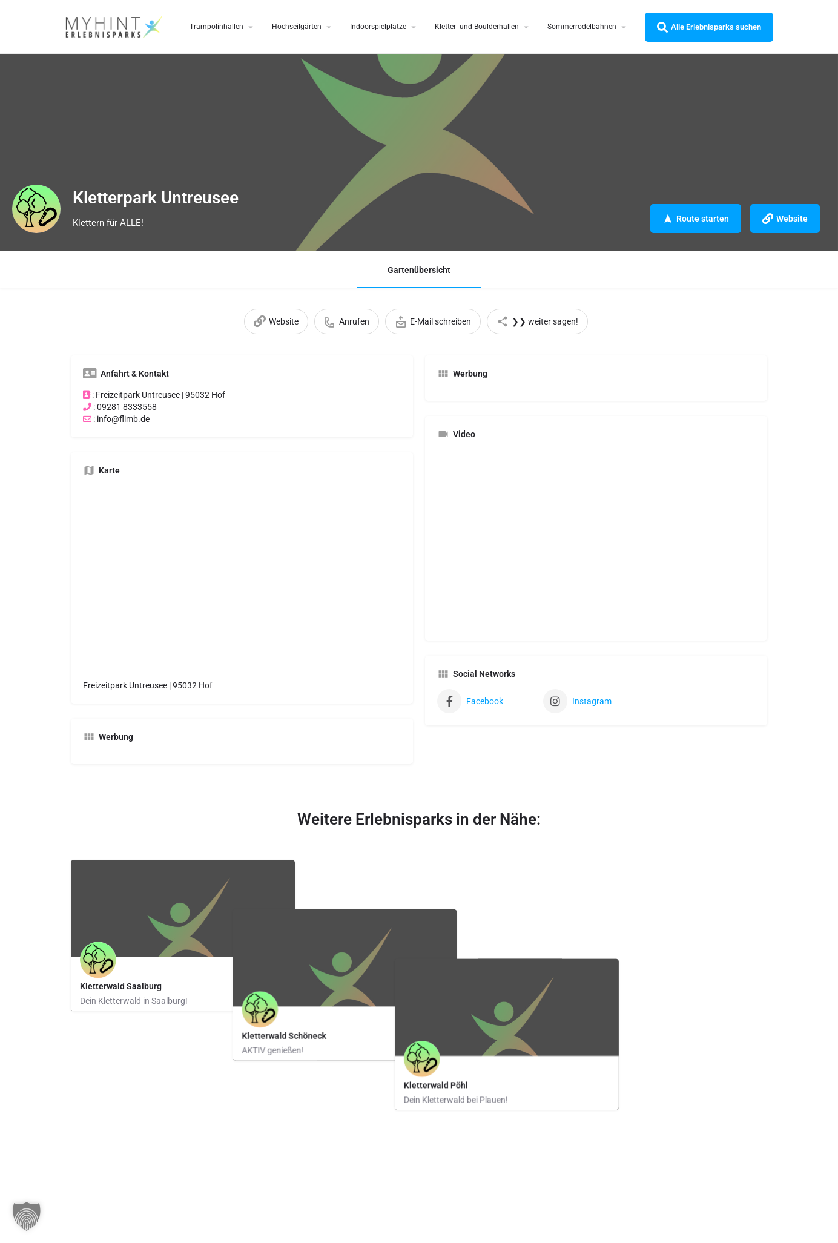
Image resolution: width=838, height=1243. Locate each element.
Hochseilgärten (297, 26)
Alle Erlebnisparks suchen (709, 27)
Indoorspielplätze (378, 26)
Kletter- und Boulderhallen (477, 26)
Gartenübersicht (419, 270)
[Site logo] (115, 26)
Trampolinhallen (216, 26)
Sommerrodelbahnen (581, 26)
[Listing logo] (36, 209)
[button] (26, 1216)
